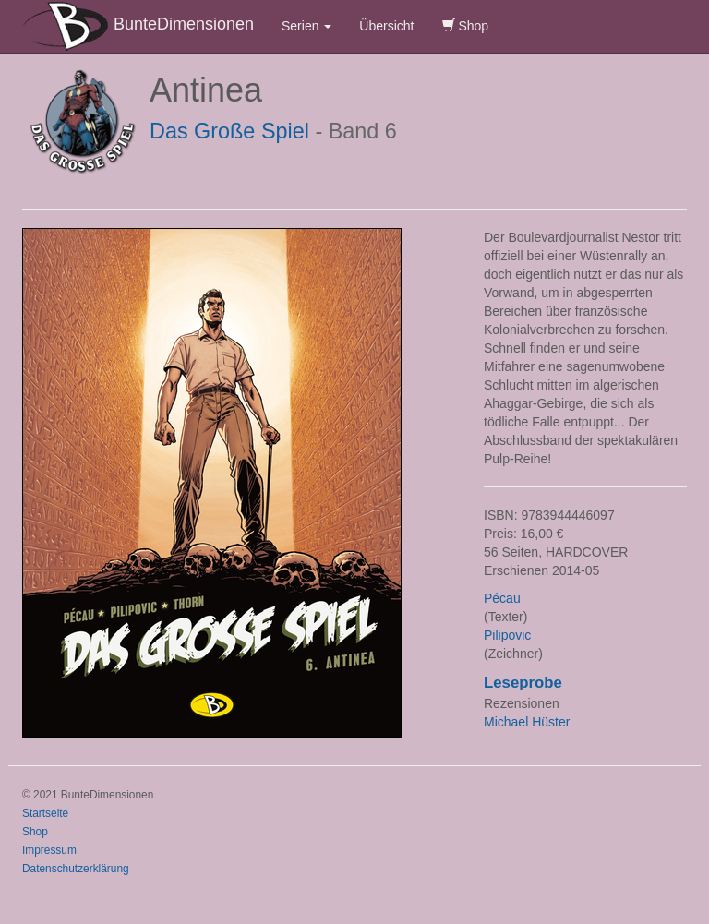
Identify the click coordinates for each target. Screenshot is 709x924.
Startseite (45, 813)
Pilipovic (507, 635)
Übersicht (386, 25)
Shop (465, 25)
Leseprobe (523, 682)
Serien (306, 25)
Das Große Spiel (229, 131)
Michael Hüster (527, 721)
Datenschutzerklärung (75, 868)
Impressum (49, 850)
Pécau (502, 598)
